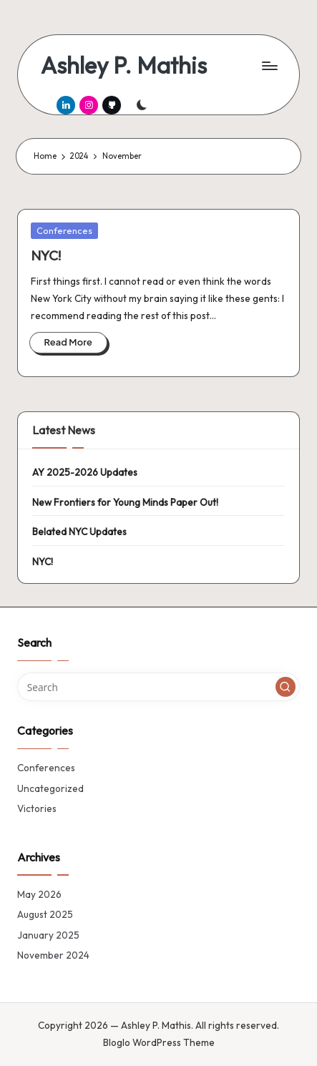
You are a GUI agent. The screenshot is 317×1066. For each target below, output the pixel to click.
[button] (285, 687)
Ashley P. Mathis (124, 65)
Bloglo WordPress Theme (159, 1042)
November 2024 (53, 955)
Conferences (64, 230)
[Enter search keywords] (158, 687)
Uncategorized (50, 788)
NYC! (46, 255)
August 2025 (45, 914)
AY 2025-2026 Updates (84, 472)
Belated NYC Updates (79, 531)
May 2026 (39, 894)
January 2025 (48, 935)
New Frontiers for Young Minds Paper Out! (125, 502)
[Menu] (269, 65)
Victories (37, 808)
